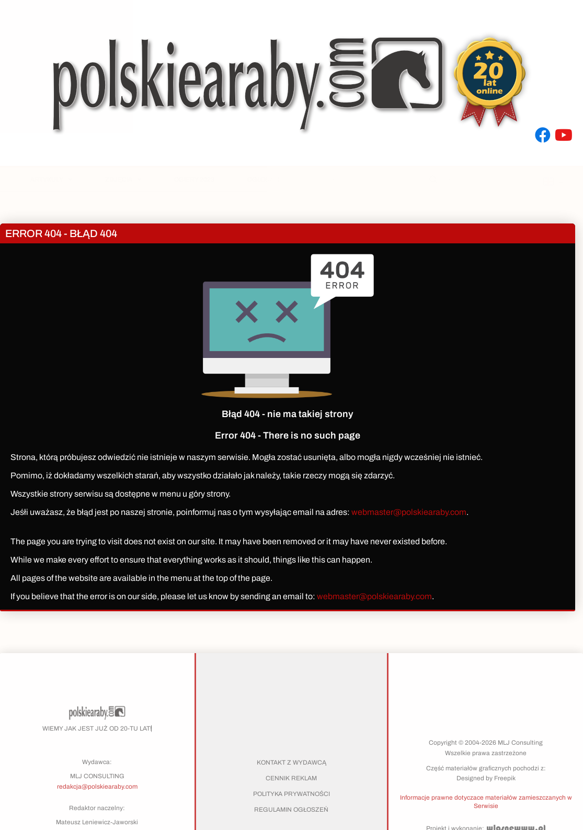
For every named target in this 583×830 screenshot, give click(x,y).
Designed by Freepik (486, 778)
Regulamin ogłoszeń (291, 809)
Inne (385, 179)
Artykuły (51, 179)
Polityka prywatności (291, 794)
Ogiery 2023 (194, 179)
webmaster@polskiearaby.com (408, 512)
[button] (486, 801)
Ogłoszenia (267, 179)
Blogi (330, 179)
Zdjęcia (123, 179)
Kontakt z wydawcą (291, 762)
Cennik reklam (291, 778)
